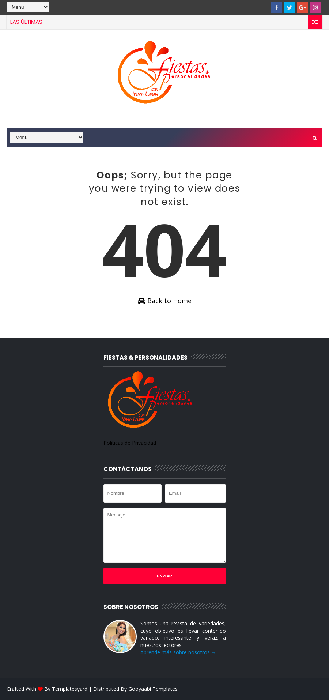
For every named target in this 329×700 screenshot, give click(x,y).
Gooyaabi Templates (153, 688)
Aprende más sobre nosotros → (178, 652)
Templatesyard (69, 688)
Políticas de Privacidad (129, 442)
